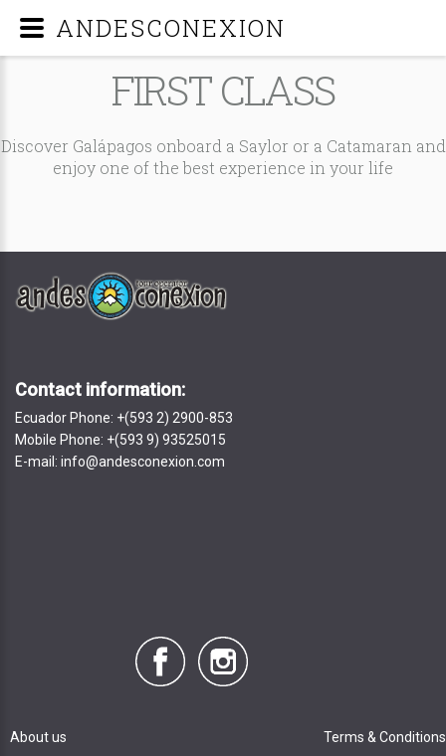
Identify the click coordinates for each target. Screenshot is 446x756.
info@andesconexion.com (143, 462)
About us (38, 737)
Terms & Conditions (385, 737)
